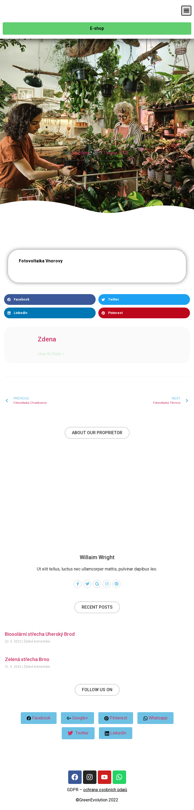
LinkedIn (115, 733)
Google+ (77, 717)
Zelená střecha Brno (27, 659)
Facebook (39, 717)
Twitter (78, 733)
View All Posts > (51, 353)
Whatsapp (155, 718)
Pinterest (115, 717)
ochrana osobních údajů (105, 789)
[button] (186, 11)
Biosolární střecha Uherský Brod (40, 634)
